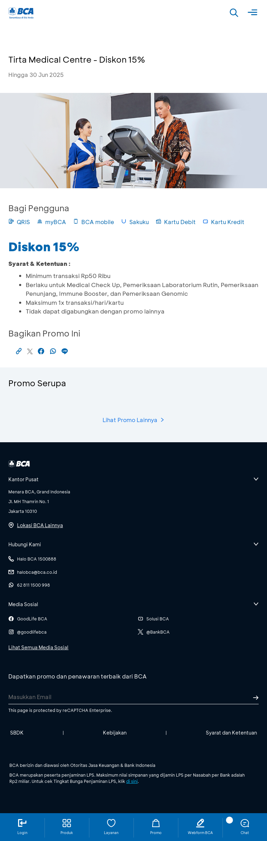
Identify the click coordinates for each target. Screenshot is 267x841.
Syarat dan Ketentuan (231, 732)
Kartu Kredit (223, 221)
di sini (132, 781)
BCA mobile (93, 221)
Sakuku (135, 221)
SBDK (17, 732)
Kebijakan (115, 732)
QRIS (19, 221)
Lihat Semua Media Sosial (38, 647)
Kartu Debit (176, 221)
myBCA (51, 221)
